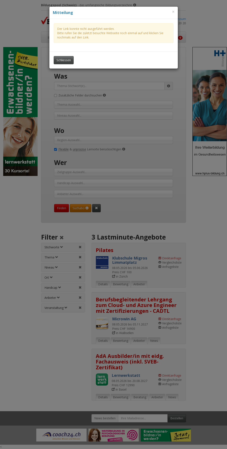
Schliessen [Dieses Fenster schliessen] (63, 60)
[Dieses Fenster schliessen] (173, 11)
